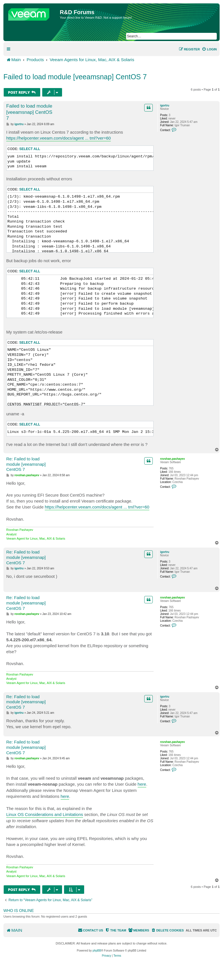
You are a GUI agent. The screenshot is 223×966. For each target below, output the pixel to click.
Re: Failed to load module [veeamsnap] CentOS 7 (26, 464)
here (142, 784)
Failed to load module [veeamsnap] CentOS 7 (75, 77)
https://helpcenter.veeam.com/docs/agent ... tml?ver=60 (58, 138)
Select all (29, 149)
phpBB (97, 950)
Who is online (18, 910)
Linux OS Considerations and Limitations (44, 814)
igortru (164, 105)
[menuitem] (209, 49)
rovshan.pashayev (172, 458)
